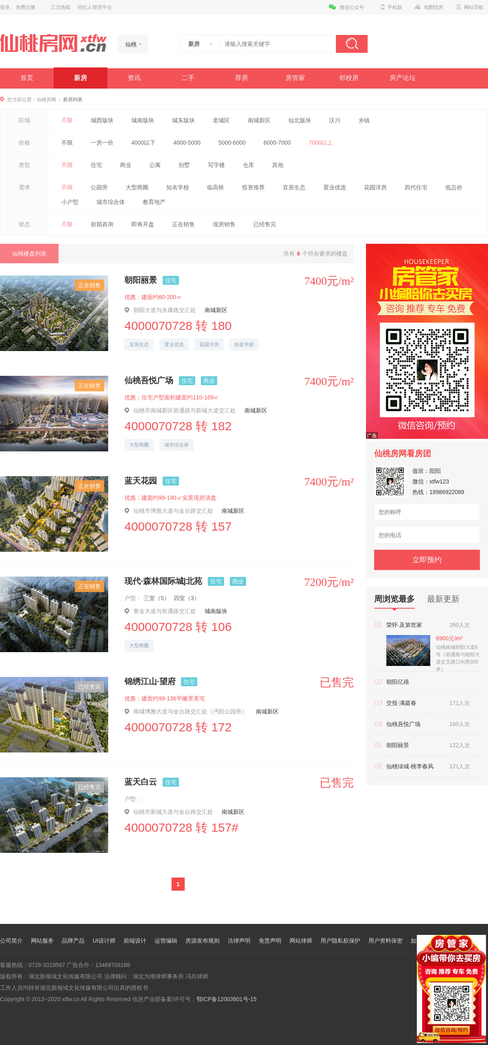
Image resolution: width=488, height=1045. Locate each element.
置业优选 (334, 187)
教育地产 (154, 202)
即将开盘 (142, 224)
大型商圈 (137, 187)
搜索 (352, 44)
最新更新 (443, 598)
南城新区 (259, 120)
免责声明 (270, 940)
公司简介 (11, 940)
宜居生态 (294, 187)
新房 (80, 77)
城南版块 (142, 120)
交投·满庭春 (401, 703)
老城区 (221, 120)
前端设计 (135, 940)
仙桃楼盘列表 (29, 253)
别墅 (184, 165)
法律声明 (239, 940)
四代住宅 (416, 187)
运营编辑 (166, 940)
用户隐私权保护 (340, 940)
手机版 (391, 7)
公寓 (155, 165)
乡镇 (364, 120)
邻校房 (349, 77)
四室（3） (187, 598)
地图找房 (429, 7)
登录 (5, 7)
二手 (187, 77)
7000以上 (321, 142)
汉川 (334, 120)
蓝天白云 (140, 781)
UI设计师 (104, 940)
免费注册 (25, 7)
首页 (26, 77)
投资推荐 (253, 187)
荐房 (241, 77)
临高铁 (215, 187)
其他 (277, 165)
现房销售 (224, 224)
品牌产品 (73, 940)
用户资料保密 (385, 940)
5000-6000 (232, 142)
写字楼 (216, 165)
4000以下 (143, 142)
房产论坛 (403, 77)
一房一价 (102, 142)
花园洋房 (375, 187)
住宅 (96, 165)
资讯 (134, 77)
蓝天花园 (140, 480)
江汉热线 (60, 7)
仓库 (248, 165)
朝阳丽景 (140, 279)
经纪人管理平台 (95, 7)
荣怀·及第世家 (404, 625)
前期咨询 (102, 224)
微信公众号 (346, 7)
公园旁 (99, 187)
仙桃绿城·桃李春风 (410, 766)
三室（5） (157, 598)
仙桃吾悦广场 (148, 380)
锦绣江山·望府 (150, 681)
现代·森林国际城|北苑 (163, 581)
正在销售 (183, 224)
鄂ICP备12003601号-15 (226, 999)
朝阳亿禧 (397, 682)
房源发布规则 (202, 940)
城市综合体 (110, 202)
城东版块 (183, 120)
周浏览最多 (394, 601)
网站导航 (470, 7)
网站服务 (42, 940)
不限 (67, 120)
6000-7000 (277, 142)
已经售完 (264, 224)
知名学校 (177, 187)
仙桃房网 (46, 99)
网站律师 (301, 940)
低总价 (453, 187)
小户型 (69, 202)
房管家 (295, 77)
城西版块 (102, 120)
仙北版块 (299, 120)
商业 (125, 165)
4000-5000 (186, 142)
